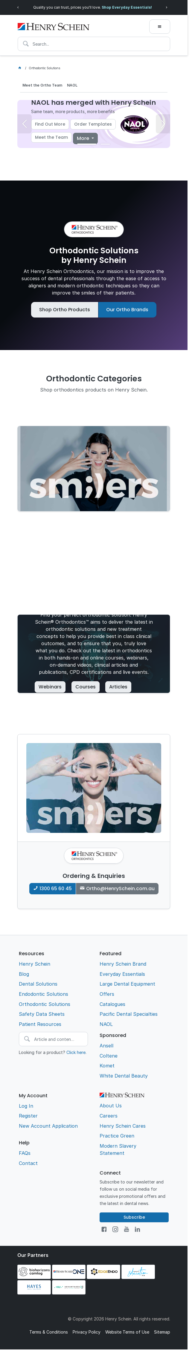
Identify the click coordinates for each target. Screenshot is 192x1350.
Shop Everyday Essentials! (138, 7)
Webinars (50, 686)
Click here (76, 1052)
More (83, 138)
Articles (118, 686)
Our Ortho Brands (127, 309)
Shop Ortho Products (64, 309)
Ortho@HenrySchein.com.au (120, 888)
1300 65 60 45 (55, 888)
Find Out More (50, 124)
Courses (85, 686)
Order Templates (93, 124)
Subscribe (134, 1217)
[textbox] (94, 44)
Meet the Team (51, 137)
